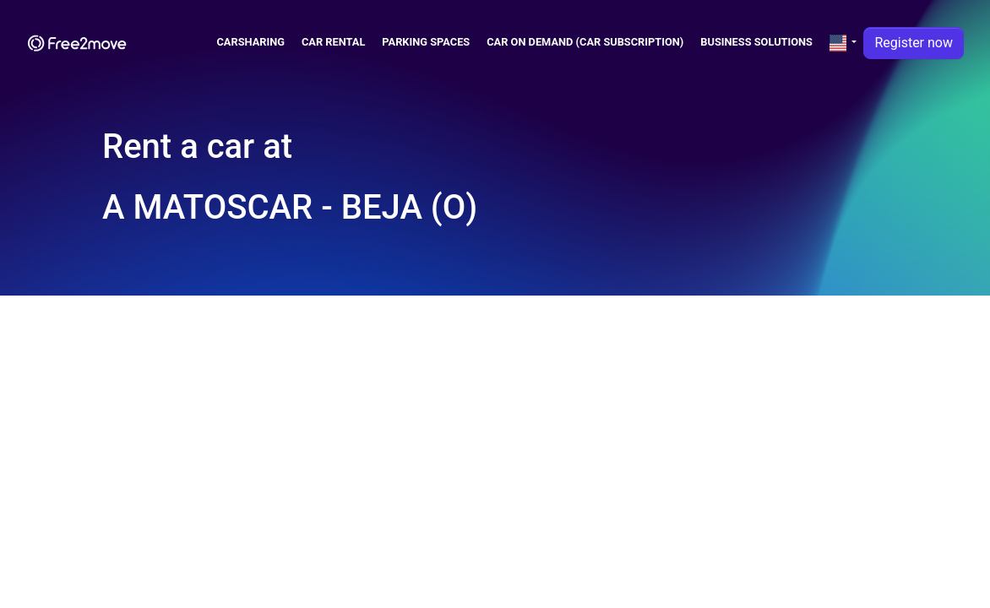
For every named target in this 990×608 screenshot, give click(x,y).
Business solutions (756, 41)
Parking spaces (426, 41)
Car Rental (333, 41)
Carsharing (250, 41)
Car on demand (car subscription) (585, 41)
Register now (913, 43)
